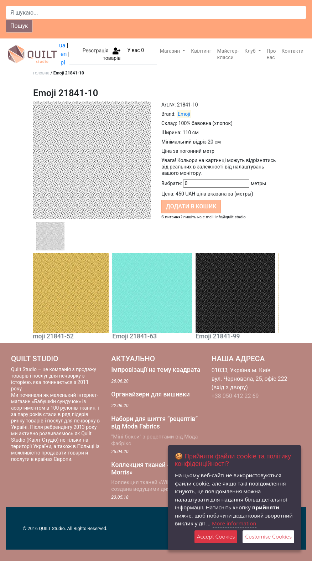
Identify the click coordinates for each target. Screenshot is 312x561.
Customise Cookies (268, 536)
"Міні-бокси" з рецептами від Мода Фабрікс (154, 440)
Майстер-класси (228, 54)
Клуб (250, 51)
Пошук (19, 25)
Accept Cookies (216, 536)
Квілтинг (201, 51)
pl (63, 62)
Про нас (271, 54)
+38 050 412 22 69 (235, 396)
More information (234, 523)
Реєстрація (96, 50)
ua (62, 45)
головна (41, 73)
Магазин (170, 51)
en (64, 54)
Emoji (184, 114)
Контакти (293, 51)
